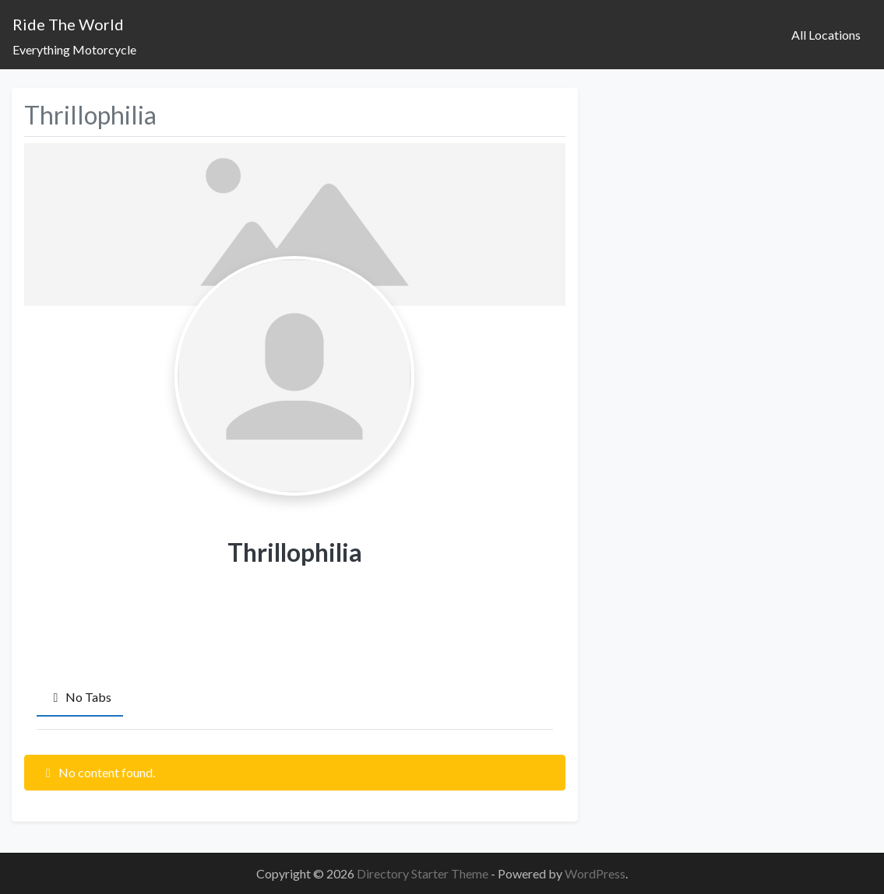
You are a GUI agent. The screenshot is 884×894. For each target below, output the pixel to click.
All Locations (826, 34)
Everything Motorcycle (74, 49)
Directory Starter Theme (424, 873)
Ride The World (68, 24)
